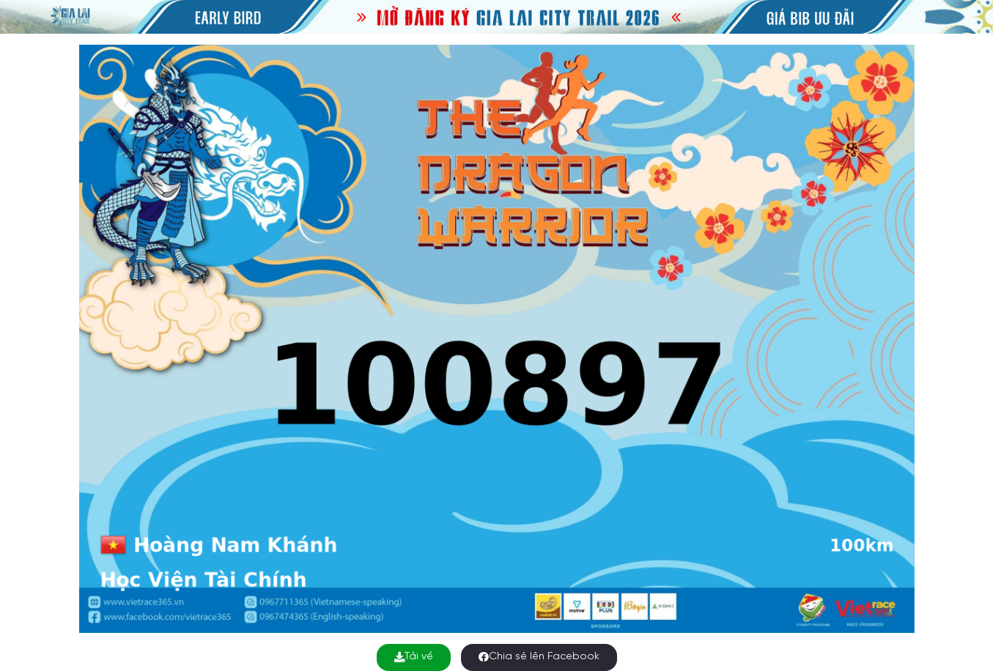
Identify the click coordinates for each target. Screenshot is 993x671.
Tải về (413, 656)
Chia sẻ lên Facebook (539, 656)
